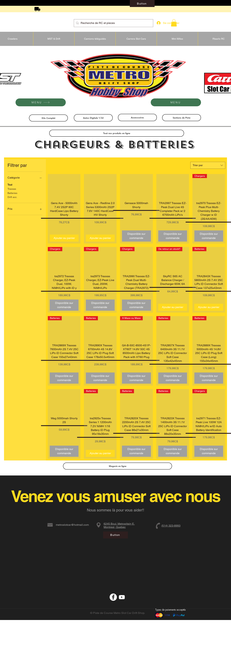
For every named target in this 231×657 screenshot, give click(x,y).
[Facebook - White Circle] (113, 597)
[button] (174, 23)
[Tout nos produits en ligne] (116, 133)
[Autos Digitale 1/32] (93, 117)
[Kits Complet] (48, 118)
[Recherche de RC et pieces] (113, 23)
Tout (10, 184)
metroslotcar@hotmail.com (72, 524)
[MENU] (41, 102)
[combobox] (207, 165)
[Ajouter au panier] (64, 238)
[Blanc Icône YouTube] (121, 597)
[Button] (142, 3)
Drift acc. (12, 196)
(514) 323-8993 (170, 525)
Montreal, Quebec (115, 527)
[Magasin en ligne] (117, 466)
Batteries (12, 192)
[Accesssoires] (137, 117)
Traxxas (12, 188)
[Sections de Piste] (181, 117)
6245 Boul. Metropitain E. (119, 523)
